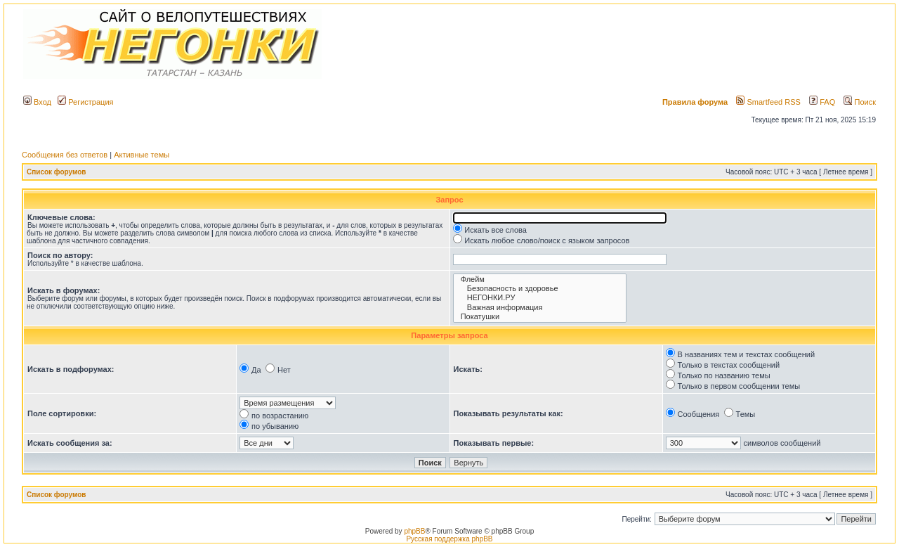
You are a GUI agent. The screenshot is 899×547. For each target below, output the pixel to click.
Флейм (539, 279)
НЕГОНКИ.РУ (539, 297)
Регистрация (85, 102)
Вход (37, 102)
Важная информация (539, 307)
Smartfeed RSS (768, 102)
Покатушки (539, 316)
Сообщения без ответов (64, 154)
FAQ (822, 102)
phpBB (414, 531)
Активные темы (141, 154)
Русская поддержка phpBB (449, 539)
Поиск (860, 102)
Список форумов (56, 172)
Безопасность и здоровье (539, 288)
